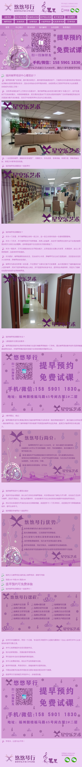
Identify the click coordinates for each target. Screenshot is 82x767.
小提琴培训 (46, 22)
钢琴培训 (8, 22)
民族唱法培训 (33, 17)
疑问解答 (43, 27)
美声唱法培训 (46, 17)
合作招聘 (55, 27)
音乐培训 (31, 27)
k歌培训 (8, 17)
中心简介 (19, 27)
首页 (7, 27)
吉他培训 (20, 22)
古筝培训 (33, 22)
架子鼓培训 (58, 17)
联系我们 (67, 27)
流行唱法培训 (20, 17)
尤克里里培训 (58, 22)
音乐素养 (71, 17)
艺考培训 (71, 22)
